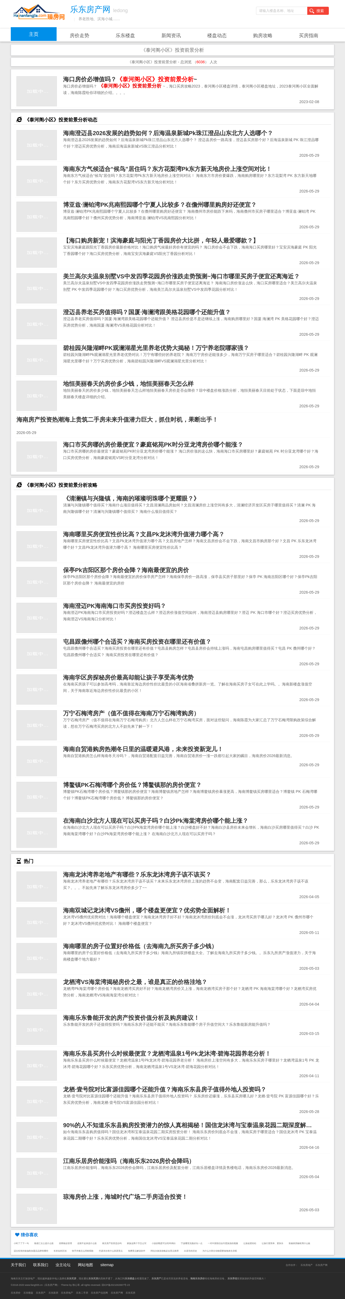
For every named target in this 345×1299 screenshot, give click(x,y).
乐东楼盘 (125, 35)
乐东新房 (53, 1292)
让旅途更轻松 (249, 1243)
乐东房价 (15, 1292)
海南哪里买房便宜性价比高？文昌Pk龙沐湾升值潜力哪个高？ (143, 534)
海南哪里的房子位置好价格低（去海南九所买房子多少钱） (140, 946)
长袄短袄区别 (60, 1251)
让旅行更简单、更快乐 (272, 1243)
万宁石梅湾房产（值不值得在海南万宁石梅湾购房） (131, 713)
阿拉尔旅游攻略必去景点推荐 (165, 1251)
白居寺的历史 (190, 1251)
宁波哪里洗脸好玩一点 (191, 1243)
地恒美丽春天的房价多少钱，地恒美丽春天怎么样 (128, 383)
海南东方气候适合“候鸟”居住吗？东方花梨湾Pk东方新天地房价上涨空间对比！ (167, 169)
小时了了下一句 (21, 1243)
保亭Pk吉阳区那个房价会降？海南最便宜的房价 (126, 570)
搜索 (316, 11)
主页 (34, 34)
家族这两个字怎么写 (136, 1243)
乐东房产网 (321, 1265)
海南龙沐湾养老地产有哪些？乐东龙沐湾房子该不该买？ (137, 874)
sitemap (106, 1265)
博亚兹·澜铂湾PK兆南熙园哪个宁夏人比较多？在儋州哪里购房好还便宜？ (160, 204)
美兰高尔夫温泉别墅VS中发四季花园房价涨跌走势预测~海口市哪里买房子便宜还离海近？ (181, 276)
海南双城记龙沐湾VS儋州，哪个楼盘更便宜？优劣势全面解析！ (147, 910)
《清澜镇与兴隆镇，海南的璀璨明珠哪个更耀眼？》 (131, 498)
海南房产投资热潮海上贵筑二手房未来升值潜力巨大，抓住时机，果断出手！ (117, 419)
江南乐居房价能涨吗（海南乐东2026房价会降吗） (129, 1161)
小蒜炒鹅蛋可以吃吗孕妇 (163, 1243)
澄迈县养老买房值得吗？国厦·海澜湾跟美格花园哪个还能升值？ (147, 312)
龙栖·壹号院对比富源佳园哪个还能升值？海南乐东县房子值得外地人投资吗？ (164, 1089)
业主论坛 (63, 1265)
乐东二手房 (82, 1292)
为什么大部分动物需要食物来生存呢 (219, 1251)
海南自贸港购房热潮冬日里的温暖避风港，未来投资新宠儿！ (143, 749)
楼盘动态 (217, 35)
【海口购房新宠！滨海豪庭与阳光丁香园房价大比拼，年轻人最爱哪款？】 (161, 240)
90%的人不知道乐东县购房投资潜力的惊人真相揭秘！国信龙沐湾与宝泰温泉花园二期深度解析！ (190, 1125)
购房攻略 (262, 35)
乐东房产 (41, 1292)
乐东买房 (130, 1292)
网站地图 (85, 1265)
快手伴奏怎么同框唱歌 (83, 1251)
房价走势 (79, 35)
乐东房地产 (307, 1265)
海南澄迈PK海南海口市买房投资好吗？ (114, 606)
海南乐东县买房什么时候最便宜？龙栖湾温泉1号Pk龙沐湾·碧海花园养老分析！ (167, 1053)
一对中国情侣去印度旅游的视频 (223, 1243)
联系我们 (40, 1265)
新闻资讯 (171, 35)
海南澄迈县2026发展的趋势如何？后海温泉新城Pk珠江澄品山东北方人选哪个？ (168, 133)
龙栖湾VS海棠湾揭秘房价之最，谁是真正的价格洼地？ (135, 982)
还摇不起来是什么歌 (87, 1243)
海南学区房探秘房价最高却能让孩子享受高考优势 (128, 677)
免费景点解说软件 (136, 1251)
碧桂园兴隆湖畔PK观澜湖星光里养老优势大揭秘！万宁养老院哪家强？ (156, 348)
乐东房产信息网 (99, 1292)
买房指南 (308, 35)
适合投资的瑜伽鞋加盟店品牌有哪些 (31, 1251)
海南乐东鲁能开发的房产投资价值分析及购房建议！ (131, 1017)
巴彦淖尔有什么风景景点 (111, 1251)
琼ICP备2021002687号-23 (116, 1285)
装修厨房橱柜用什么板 (299, 1243)
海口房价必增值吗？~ (130, 79)
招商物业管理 (65, 1243)
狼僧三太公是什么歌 (44, 1243)
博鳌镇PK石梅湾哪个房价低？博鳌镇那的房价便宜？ (132, 785)
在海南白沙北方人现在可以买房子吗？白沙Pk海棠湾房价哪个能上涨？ (155, 820)
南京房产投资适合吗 (112, 1243)
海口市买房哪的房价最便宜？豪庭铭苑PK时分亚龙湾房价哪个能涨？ (153, 444)
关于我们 (18, 1265)
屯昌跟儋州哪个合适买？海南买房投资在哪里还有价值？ (137, 641)
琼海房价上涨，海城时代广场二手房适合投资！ (125, 1196)
